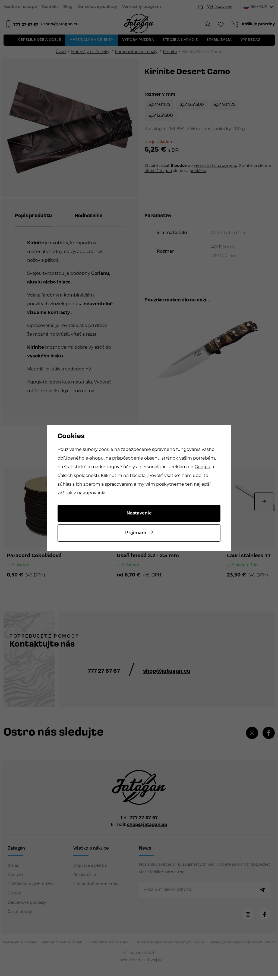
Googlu (202, 467)
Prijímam (135, 533)
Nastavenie (139, 513)
